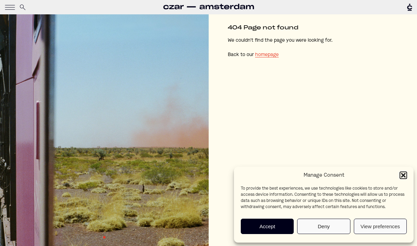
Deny (324, 226)
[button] (403, 175)
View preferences (380, 226)
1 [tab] (104, 237)
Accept (267, 226)
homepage (267, 54)
